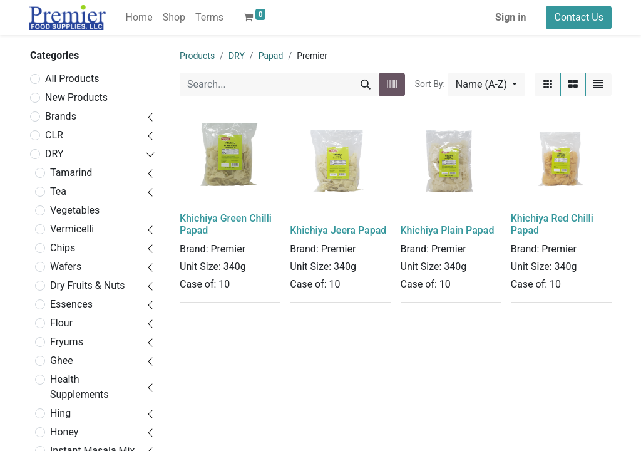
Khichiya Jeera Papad (338, 230)
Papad (271, 56)
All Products (72, 79)
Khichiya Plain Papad (448, 230)
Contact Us (578, 17)
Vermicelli (72, 229)
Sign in (510, 17)
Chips (62, 248)
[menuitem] (139, 17)
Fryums (66, 342)
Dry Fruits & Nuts (87, 285)
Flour (61, 323)
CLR (54, 135)
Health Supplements (79, 386)
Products (197, 56)
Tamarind (71, 173)
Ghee (61, 360)
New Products (76, 97)
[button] (486, 84)
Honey (64, 432)
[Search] (365, 84)
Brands (60, 116)
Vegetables (75, 210)
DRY (54, 154)
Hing (60, 413)
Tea (58, 191)
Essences (71, 304)
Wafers (65, 266)
